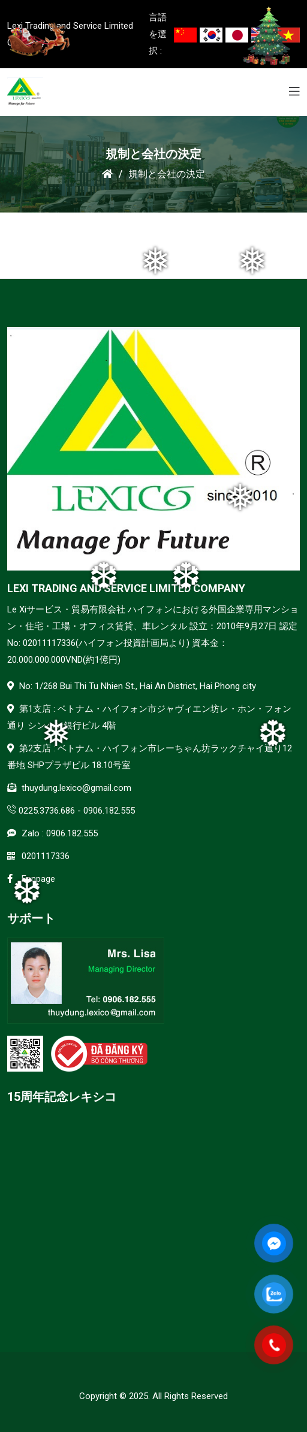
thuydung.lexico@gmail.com (76, 787)
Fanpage (38, 878)
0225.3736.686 (47, 810)
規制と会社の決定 (166, 174)
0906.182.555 (109, 810)
